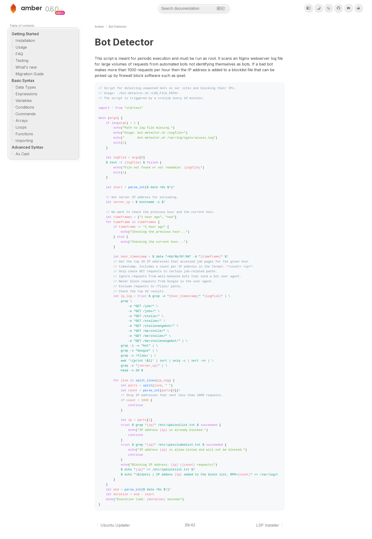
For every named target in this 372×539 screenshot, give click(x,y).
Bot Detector (118, 26)
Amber (99, 26)
